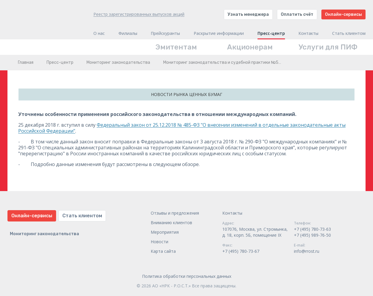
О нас (99, 33)
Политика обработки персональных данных (186, 276)
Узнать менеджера (248, 14)
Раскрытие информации (219, 33)
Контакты (308, 33)
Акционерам (250, 47)
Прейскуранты (165, 33)
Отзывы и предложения (175, 213)
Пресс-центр (271, 33)
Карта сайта (163, 251)
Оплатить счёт (297, 14)
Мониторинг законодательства (118, 62)
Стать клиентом (349, 33)
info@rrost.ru (306, 251)
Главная (25, 62)
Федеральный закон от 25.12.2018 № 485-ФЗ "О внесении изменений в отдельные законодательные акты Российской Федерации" (182, 128)
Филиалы (127, 33)
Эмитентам (176, 47)
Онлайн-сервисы (343, 14)
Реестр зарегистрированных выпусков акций (138, 14)
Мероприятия (165, 232)
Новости (159, 241)
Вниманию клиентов (171, 222)
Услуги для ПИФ (328, 47)
